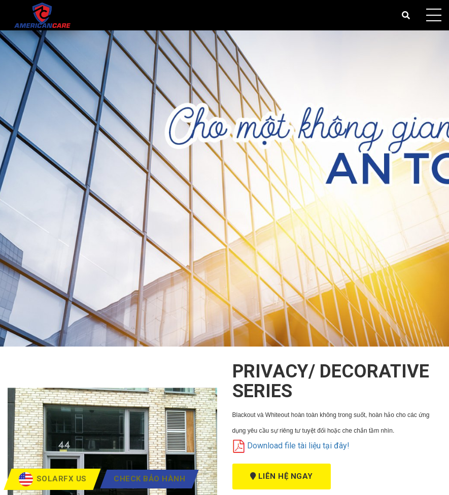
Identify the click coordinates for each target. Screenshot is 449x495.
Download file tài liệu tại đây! (291, 445)
